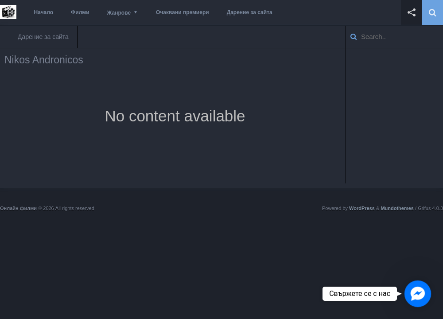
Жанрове (119, 13)
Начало (43, 12)
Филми (80, 12)
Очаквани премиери (182, 12)
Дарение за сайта (249, 12)
